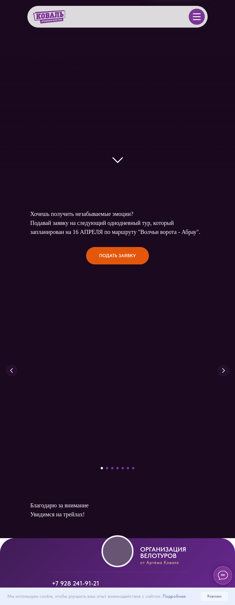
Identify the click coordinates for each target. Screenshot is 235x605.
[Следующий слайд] (223, 370)
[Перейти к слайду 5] (123, 468)
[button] (117, 255)
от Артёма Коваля (159, 562)
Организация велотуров (163, 552)
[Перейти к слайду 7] (133, 468)
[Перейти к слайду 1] (102, 468)
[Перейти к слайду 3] (112, 468)
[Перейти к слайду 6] (128, 468)
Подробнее (174, 596)
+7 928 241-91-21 (75, 583)
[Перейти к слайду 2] (107, 468)
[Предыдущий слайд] (11, 370)
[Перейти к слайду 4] (117, 468)
